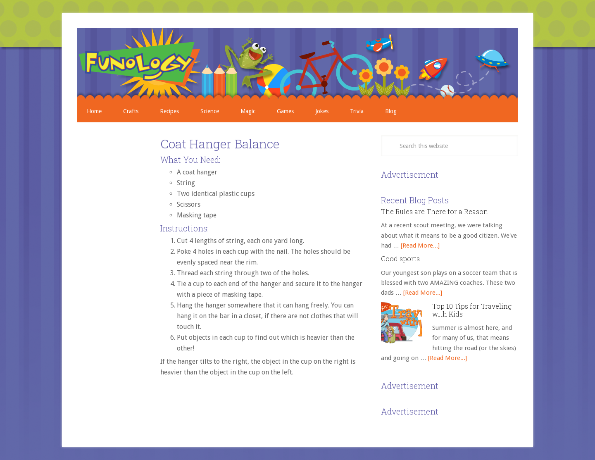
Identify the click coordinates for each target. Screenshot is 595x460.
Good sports (400, 258)
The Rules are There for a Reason (434, 211)
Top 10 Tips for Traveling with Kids (472, 310)
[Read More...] (420, 245)
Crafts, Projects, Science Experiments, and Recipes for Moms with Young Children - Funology (297, 64)
